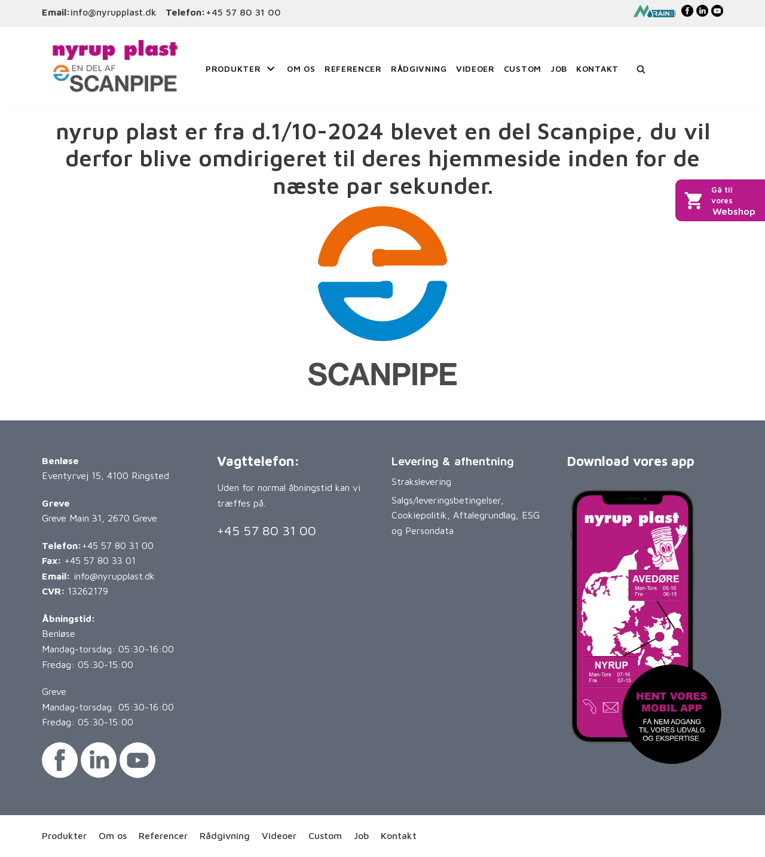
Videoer (475, 68)
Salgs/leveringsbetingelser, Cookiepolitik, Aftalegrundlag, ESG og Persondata (465, 515)
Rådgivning (419, 68)
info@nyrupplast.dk (114, 12)
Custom (522, 68)
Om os (301, 68)
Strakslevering (421, 481)
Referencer (353, 68)
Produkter (64, 835)
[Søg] (641, 69)
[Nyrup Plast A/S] (115, 69)
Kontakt (597, 68)
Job (558, 68)
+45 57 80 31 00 (243, 12)
